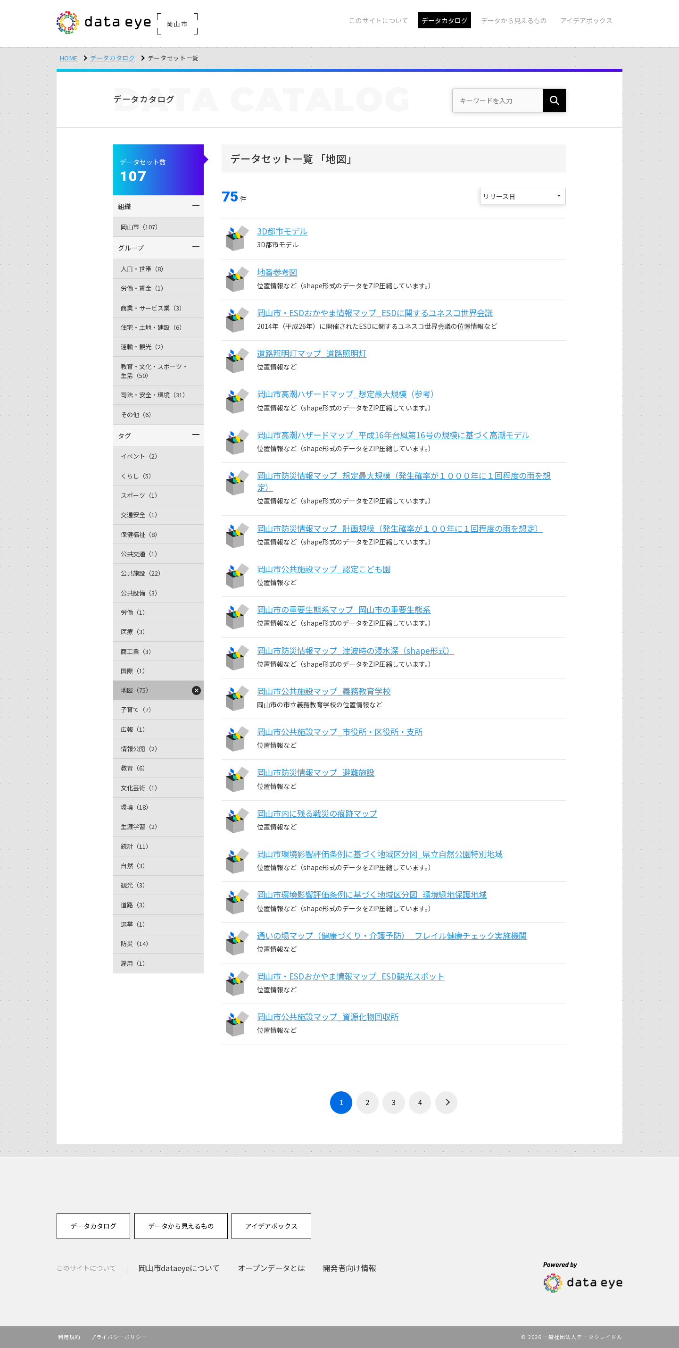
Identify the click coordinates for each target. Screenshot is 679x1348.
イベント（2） (141, 456)
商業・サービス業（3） (153, 307)
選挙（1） (135, 924)
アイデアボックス (271, 1226)
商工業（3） (138, 651)
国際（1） (135, 670)
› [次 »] (446, 1102)
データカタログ (112, 57)
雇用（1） (135, 963)
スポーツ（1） (141, 495)
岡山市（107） (141, 226)
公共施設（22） (142, 573)
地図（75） (136, 690)
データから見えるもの (181, 1226)
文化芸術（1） (141, 787)
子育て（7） (138, 709)
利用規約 (69, 1336)
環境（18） (136, 807)
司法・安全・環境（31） (155, 394)
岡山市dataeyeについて (179, 1267)
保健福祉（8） (141, 534)
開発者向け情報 (349, 1267)
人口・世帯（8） (144, 268)
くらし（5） (138, 475)
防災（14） (136, 943)
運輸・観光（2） (144, 346)
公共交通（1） (141, 553)
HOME (69, 57)
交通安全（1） (141, 514)
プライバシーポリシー (119, 1336)
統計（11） (136, 846)
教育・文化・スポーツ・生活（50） (154, 371)
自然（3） (135, 865)
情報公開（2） (141, 748)
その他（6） (138, 414)
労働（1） (135, 612)
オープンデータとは (271, 1267)
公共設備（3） (141, 592)
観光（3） (135, 884)
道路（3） (135, 904)
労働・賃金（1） (144, 288)
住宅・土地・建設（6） (153, 327)
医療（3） (135, 631)
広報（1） (135, 729)
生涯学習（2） (141, 826)
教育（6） (135, 767)
